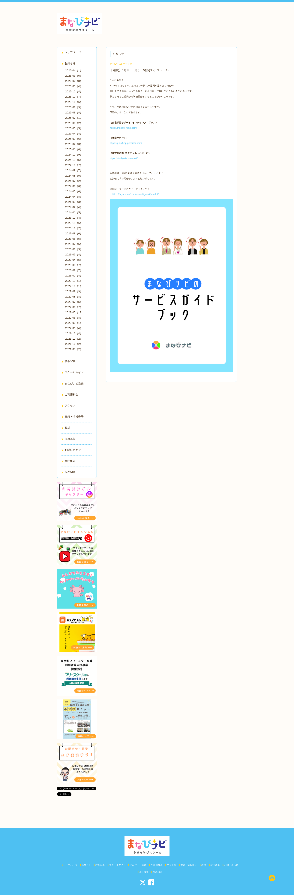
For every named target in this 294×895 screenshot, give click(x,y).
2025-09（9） (73, 107)
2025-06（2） (73, 123)
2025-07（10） (74, 117)
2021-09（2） (73, 349)
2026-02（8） (73, 80)
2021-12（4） (73, 333)
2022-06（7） (73, 307)
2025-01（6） (73, 149)
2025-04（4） (73, 133)
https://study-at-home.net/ (124, 158)
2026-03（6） (73, 75)
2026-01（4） (73, 86)
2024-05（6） (73, 191)
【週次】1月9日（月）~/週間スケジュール (139, 70)
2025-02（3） (73, 144)
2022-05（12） (74, 312)
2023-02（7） (73, 270)
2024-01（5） (73, 212)
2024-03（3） (73, 201)
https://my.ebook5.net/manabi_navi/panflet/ (135, 194)
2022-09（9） (73, 291)
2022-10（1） (73, 286)
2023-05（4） (73, 254)
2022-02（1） (73, 322)
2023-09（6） (73, 233)
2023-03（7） (73, 265)
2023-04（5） (73, 259)
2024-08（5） (73, 175)
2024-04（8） (73, 196)
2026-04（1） (73, 70)
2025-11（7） (73, 96)
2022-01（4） (73, 328)
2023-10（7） (73, 228)
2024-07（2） (73, 180)
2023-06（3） (73, 249)
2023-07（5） (73, 243)
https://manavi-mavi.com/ (123, 128)
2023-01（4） (73, 275)
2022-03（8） (73, 317)
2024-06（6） (73, 186)
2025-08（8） (73, 112)
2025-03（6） (73, 138)
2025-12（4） (73, 91)
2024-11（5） (73, 159)
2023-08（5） (73, 238)
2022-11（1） (73, 280)
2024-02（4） (73, 207)
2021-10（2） (73, 343)
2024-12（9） (73, 154)
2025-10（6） (73, 101)
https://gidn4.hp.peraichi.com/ (126, 143)
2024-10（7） (73, 165)
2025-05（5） (73, 128)
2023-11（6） (73, 222)
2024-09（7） (73, 170)
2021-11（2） (73, 338)
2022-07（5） (73, 301)
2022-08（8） (73, 296)
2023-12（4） (73, 217)
